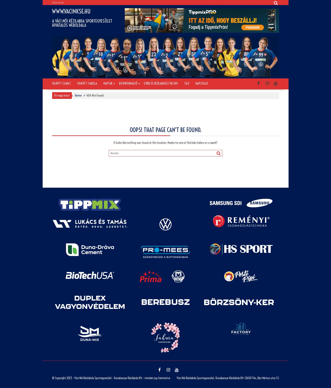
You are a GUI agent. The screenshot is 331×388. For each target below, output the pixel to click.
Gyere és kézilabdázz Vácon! (161, 83)
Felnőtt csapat (61, 83)
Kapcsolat (202, 83)
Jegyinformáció (128, 83)
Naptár (107, 83)
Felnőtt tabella (87, 83)
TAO (186, 83)
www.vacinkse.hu (71, 11)
